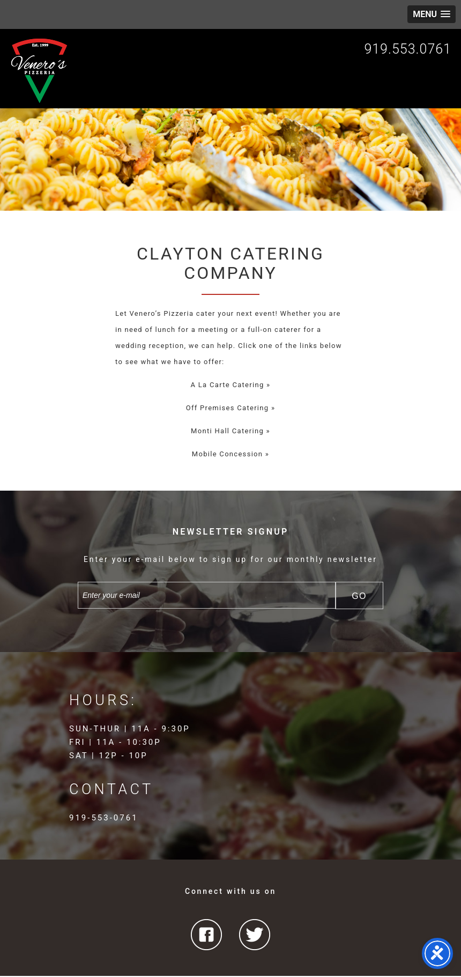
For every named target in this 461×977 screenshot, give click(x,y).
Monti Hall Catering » (230, 431)
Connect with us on (230, 891)
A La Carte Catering (227, 385)
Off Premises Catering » (231, 408)
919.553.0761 (407, 49)
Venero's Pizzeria (40, 71)
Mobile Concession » (230, 454)
